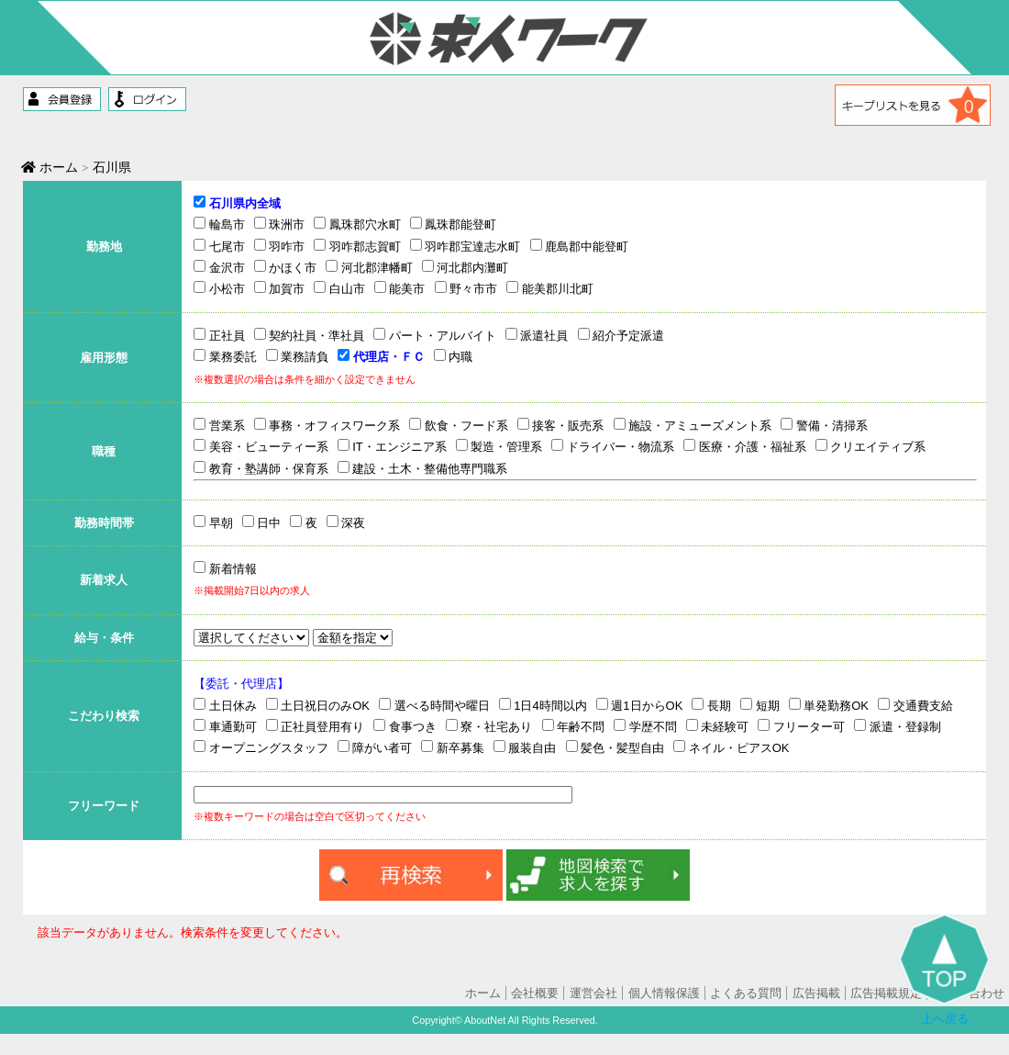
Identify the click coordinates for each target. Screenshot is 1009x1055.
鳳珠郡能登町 (453, 224)
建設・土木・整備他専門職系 (423, 468)
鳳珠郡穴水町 (357, 224)
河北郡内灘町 (465, 267)
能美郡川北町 (549, 288)
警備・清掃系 (824, 425)
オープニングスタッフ (261, 747)
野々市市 (466, 288)
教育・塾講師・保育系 (261, 468)
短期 (760, 705)
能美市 (400, 288)
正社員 (219, 335)
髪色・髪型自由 (615, 747)
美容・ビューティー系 (261, 446)
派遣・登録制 (897, 726)
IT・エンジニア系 (392, 446)
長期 (711, 705)
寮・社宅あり (489, 726)
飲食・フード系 (458, 425)
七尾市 (219, 246)
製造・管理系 (499, 446)
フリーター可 (801, 726)
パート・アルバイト (434, 335)
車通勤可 (225, 726)
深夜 (346, 522)
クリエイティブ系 (870, 446)
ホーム (51, 167)
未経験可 (717, 726)
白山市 (339, 288)
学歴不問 (645, 726)
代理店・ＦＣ (381, 356)
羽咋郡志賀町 (357, 246)
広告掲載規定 (886, 993)
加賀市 (279, 288)
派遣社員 (537, 335)
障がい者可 (375, 747)
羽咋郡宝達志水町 (465, 246)
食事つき (405, 726)
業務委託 (225, 356)
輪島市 (219, 224)
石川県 (113, 167)
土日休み (225, 705)
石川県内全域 (237, 203)
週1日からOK (639, 705)
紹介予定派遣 (621, 335)
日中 (262, 522)
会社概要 (535, 993)
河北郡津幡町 (369, 267)
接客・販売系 (560, 425)
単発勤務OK (829, 705)
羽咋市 (279, 246)
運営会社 (593, 993)
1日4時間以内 (543, 705)
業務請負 (297, 356)
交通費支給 (915, 705)
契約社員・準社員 (309, 335)
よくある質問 (746, 993)
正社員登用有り (315, 726)
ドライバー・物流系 (612, 446)
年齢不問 (573, 726)
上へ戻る (945, 970)
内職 (453, 356)
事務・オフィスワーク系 (327, 425)
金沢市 (219, 267)
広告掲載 (816, 993)
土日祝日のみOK (318, 705)
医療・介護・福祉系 (744, 446)
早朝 (213, 522)
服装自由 (525, 747)
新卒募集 (452, 747)
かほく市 (285, 267)
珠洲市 (279, 224)
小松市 (219, 288)
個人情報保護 (664, 993)
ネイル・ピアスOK (731, 747)
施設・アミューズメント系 (693, 425)
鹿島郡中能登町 (579, 246)
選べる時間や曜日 (434, 705)
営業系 (219, 425)
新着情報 (225, 569)
